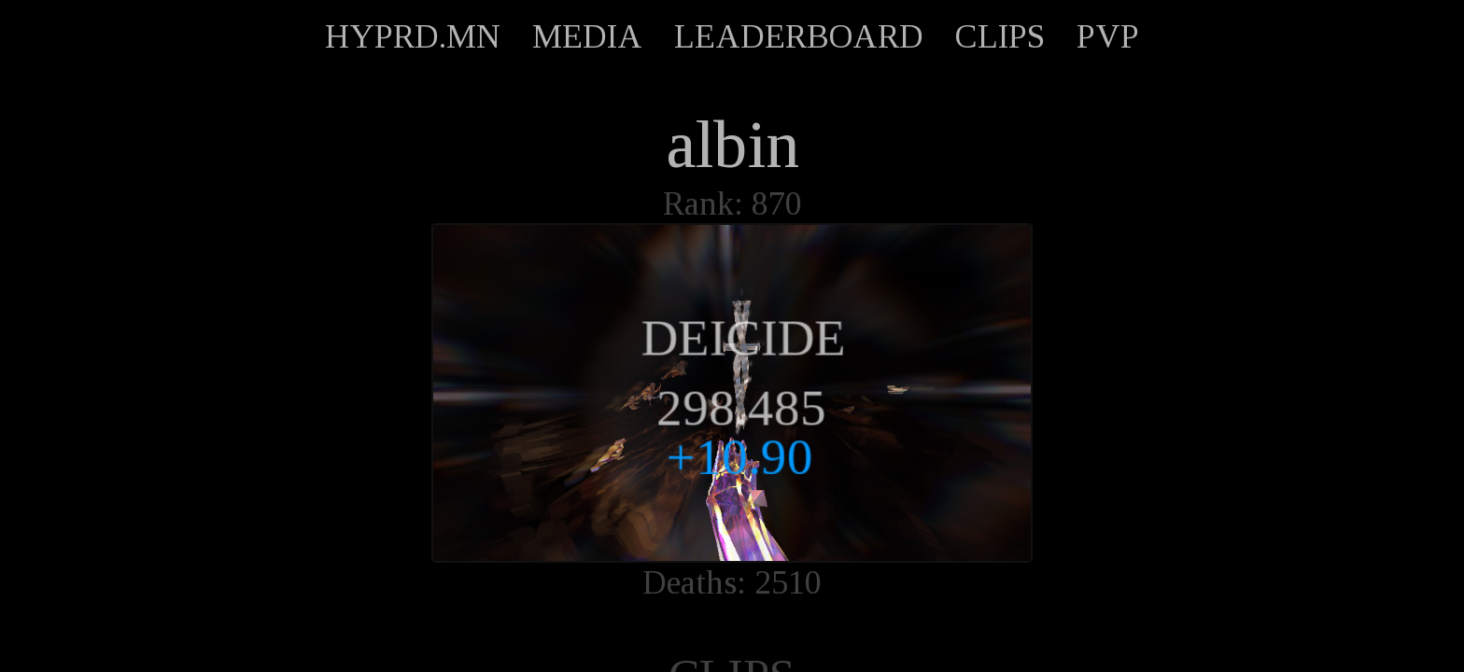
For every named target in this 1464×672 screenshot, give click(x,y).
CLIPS (1000, 36)
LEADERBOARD (798, 36)
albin (732, 144)
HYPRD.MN (412, 36)
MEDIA (587, 36)
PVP (1108, 36)
